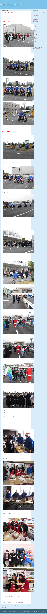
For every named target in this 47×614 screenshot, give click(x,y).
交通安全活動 (35, 19)
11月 (35, 31)
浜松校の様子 (35, 21)
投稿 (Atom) (5, 607)
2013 (34, 38)
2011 (34, 41)
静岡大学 (34, 20)
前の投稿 (28, 605)
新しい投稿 (4, 605)
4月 (35, 35)
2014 (34, 37)
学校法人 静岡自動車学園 (36, 48)
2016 (34, 26)
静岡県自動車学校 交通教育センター (38, 47)
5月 (35, 34)
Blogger (43, 611)
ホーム (16, 605)
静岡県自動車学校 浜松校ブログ (13, 5)
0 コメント (15, 602)
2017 (34, 25)
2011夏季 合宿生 (35, 15)
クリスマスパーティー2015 (7, 12)
